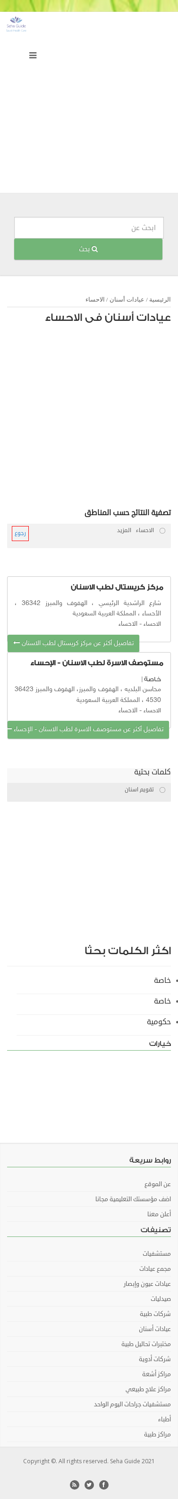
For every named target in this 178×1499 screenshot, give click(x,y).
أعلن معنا (159, 1214)
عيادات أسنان (127, 299)
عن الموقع (157, 1184)
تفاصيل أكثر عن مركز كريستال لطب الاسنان (73, 643)
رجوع (20, 533)
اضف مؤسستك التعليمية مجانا (133, 1199)
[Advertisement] (89, 104)
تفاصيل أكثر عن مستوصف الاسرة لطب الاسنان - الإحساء (85, 730)
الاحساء (95, 299)
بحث (88, 249)
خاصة (152, 679)
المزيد (124, 530)
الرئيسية (160, 299)
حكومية (159, 1022)
